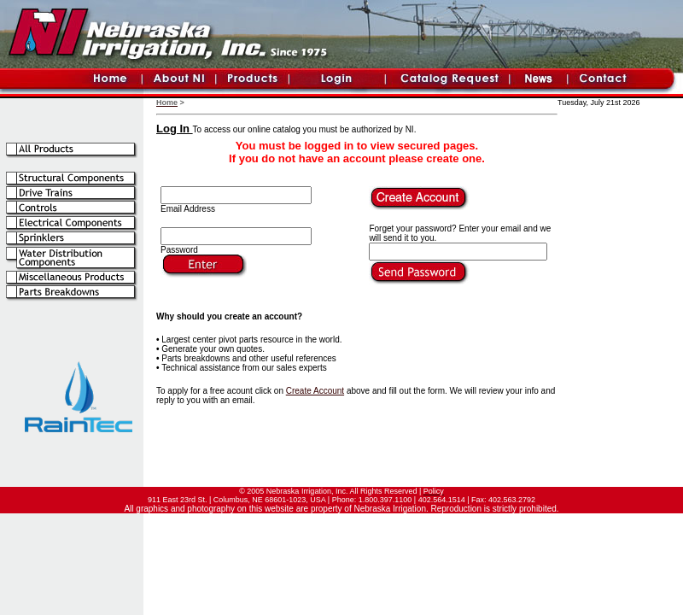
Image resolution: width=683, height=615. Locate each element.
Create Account (315, 390)
